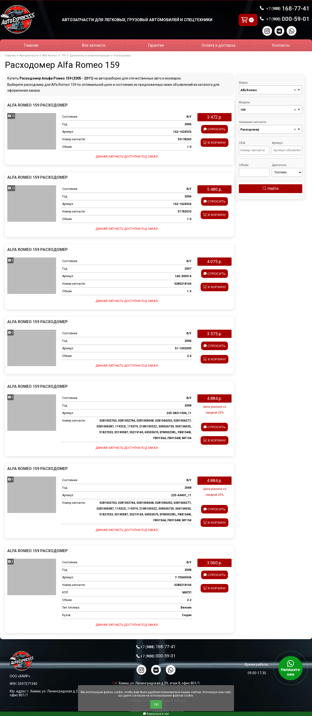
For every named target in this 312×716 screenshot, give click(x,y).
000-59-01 (288, 19)
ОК (156, 704)
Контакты (281, 45)
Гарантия (156, 45)
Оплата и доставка (218, 45)
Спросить (215, 129)
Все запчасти (93, 45)
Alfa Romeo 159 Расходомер (37, 105)
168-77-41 (288, 8)
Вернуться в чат (156, 714)
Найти (271, 188)
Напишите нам (290, 668)
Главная (31, 45)
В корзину (214, 142)
